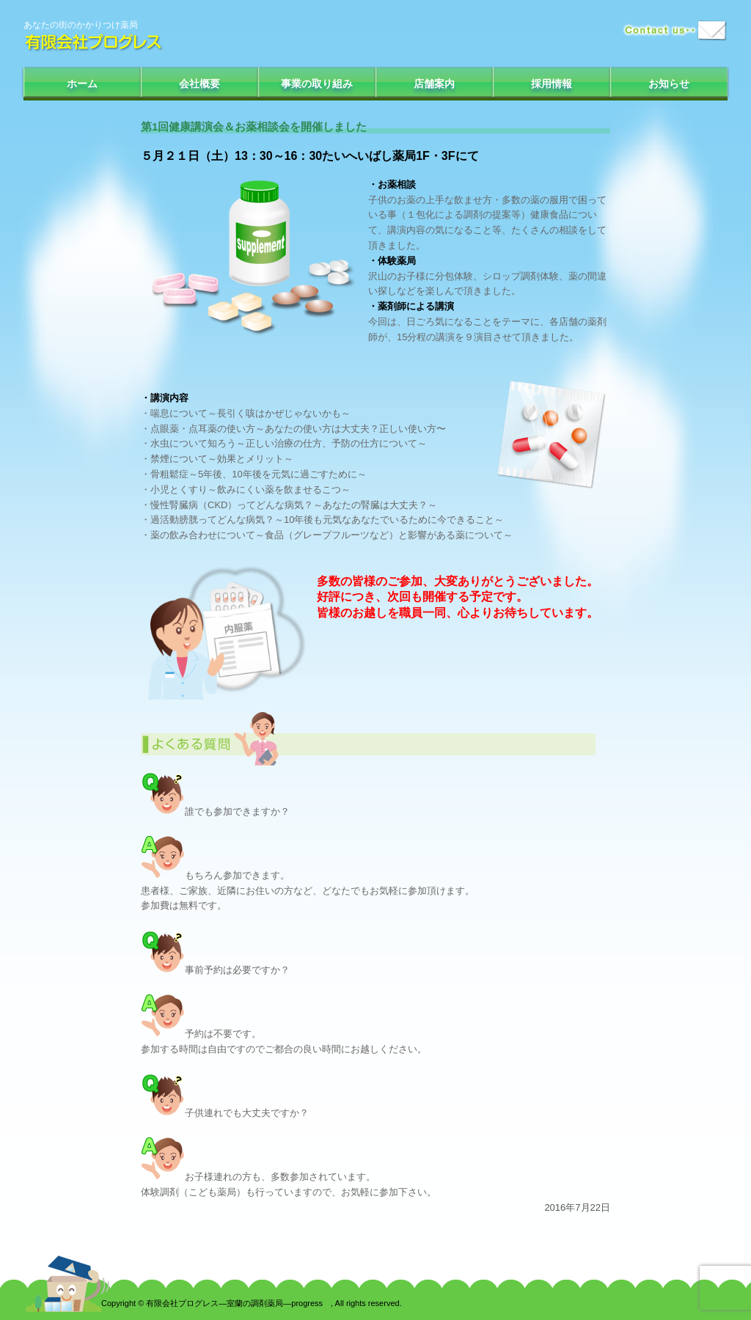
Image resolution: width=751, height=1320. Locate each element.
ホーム (82, 83)
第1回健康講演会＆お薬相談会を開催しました (254, 126)
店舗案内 (434, 83)
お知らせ (668, 83)
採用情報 (551, 83)
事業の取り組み (317, 83)
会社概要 (199, 83)
